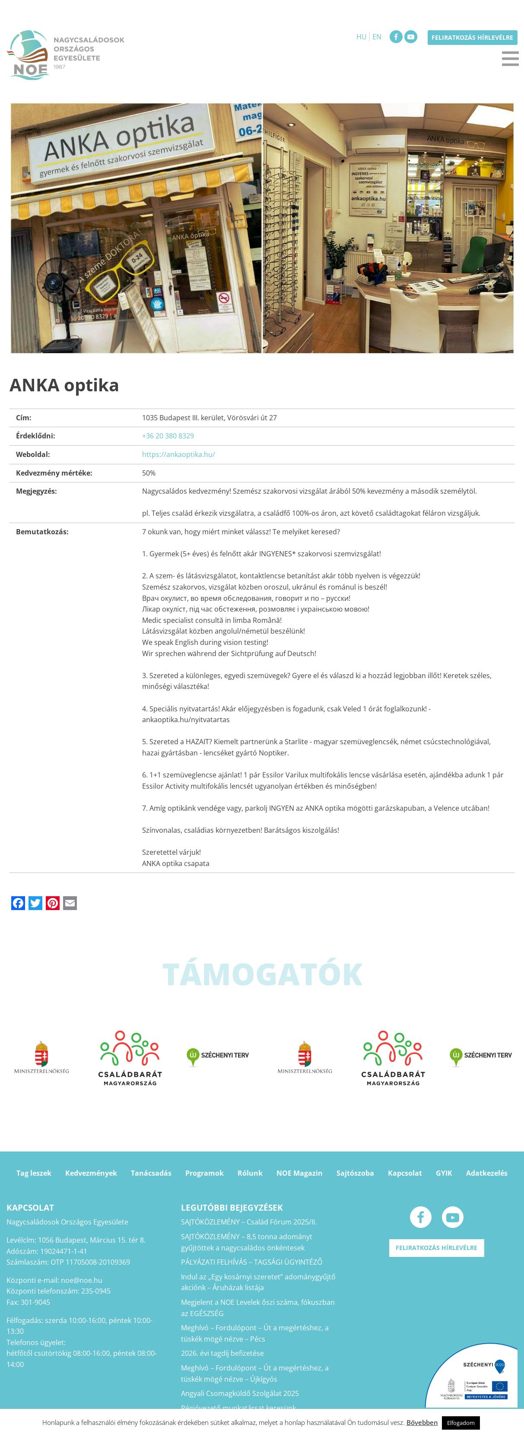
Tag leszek (33, 1173)
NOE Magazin (299, 1173)
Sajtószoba (355, 1173)
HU (361, 36)
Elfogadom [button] (461, 1423)
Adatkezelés (487, 1173)
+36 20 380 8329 (168, 436)
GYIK (444, 1173)
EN (376, 36)
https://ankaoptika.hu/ (178, 454)
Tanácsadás (151, 1173)
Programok (204, 1173)
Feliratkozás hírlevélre (472, 37)
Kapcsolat (405, 1173)
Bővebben (422, 1422)
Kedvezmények (91, 1173)
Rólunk (250, 1173)
